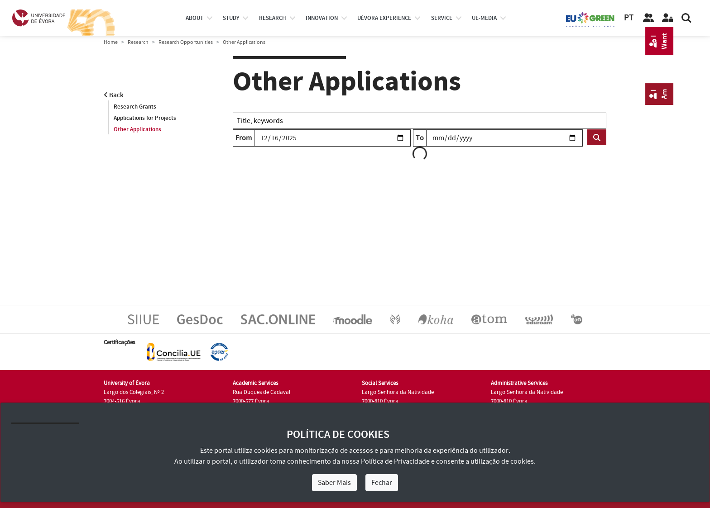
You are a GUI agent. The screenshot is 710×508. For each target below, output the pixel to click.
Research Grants (135, 107)
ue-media (484, 18)
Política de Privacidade (395, 461)
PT (628, 18)
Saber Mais (334, 482)
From (243, 137)
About (194, 18)
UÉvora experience (384, 18)
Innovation (322, 18)
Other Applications (137, 129)
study (231, 18)
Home (111, 42)
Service (441, 18)
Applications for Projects (145, 118)
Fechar (381, 482)
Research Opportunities (185, 42)
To (420, 137)
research (272, 18)
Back (114, 95)
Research (138, 42)
